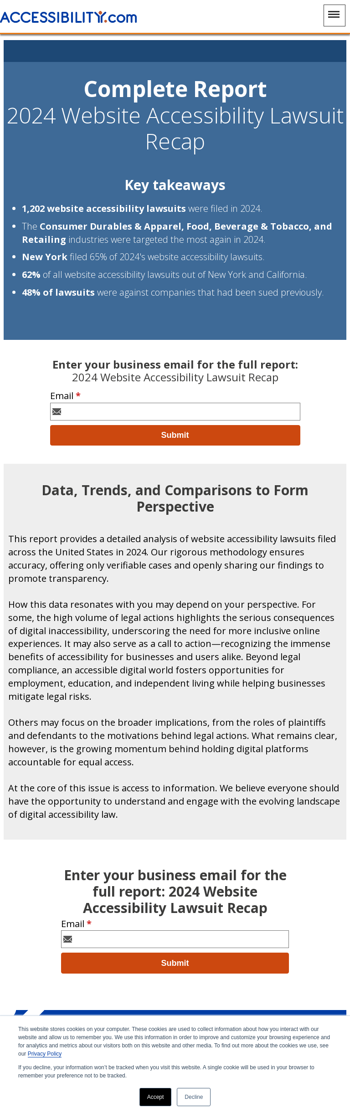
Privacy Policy (45, 1054)
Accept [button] (155, 1097)
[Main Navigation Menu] (334, 15)
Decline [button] (194, 1097)
